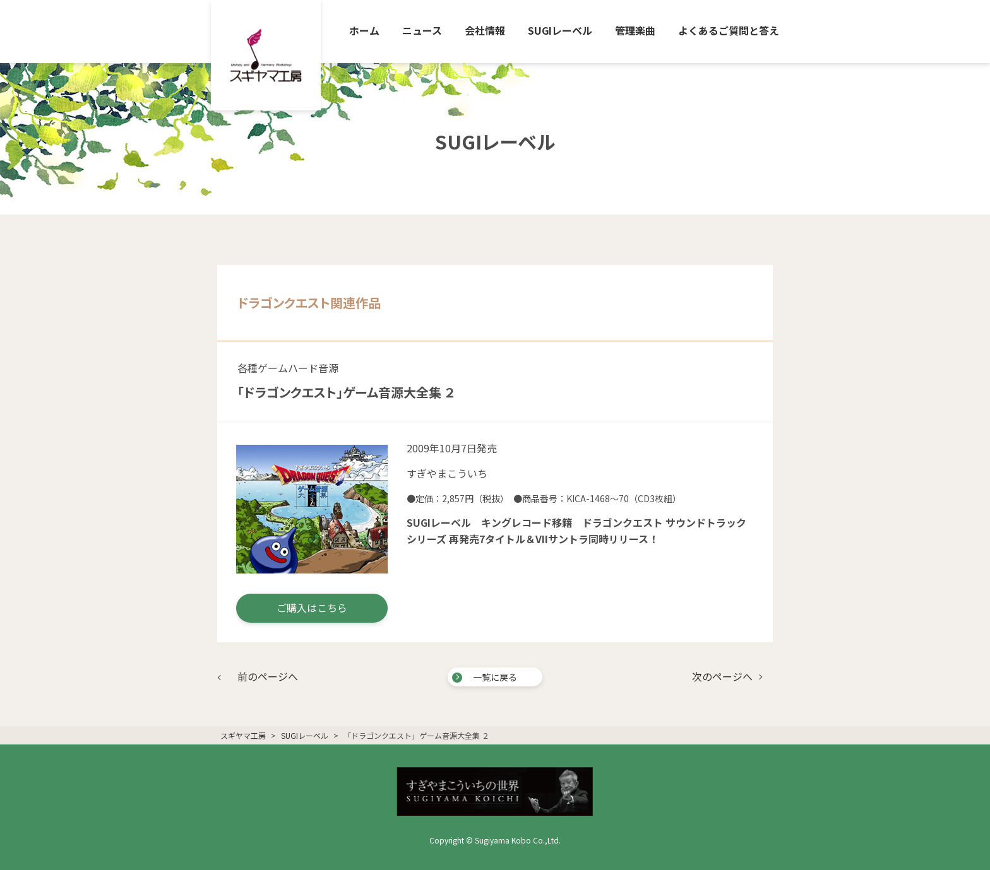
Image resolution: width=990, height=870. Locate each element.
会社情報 (485, 30)
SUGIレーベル (560, 30)
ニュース (422, 30)
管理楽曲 (635, 30)
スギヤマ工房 (243, 735)
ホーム (364, 30)
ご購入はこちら (312, 607)
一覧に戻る (495, 677)
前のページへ (267, 676)
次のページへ (722, 676)
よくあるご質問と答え (728, 30)
